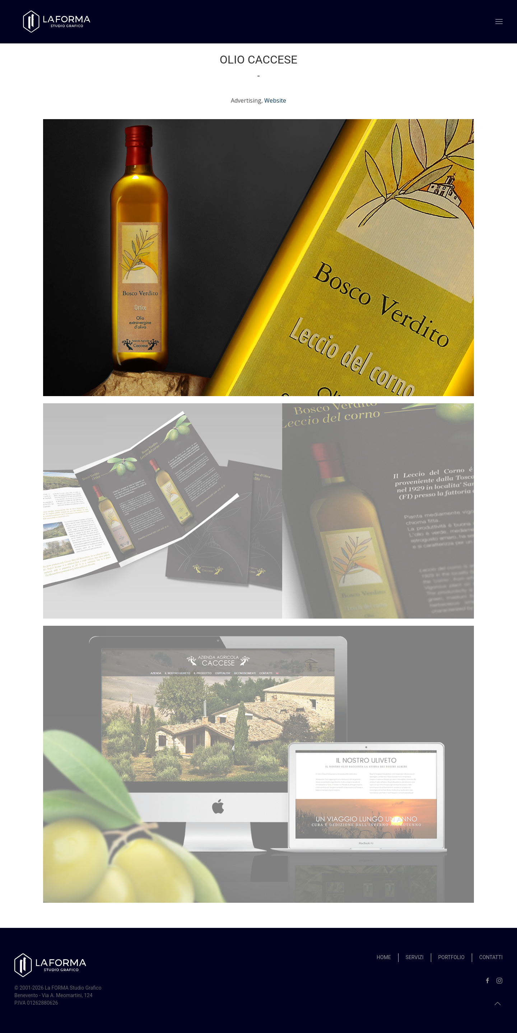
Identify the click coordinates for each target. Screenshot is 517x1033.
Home (384, 957)
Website (275, 100)
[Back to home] (57, 21)
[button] (499, 21)
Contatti (491, 957)
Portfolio (451, 957)
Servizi (415, 957)
